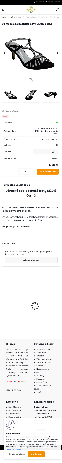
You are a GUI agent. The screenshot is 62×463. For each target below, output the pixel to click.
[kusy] (25, 171)
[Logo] (31, 9)
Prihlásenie (40, 2)
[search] (57, 9)
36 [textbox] (53, 152)
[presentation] (4, 52)
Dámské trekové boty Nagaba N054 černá (14, 299)
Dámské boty (16, 17)
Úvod (4, 17)
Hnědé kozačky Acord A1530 (44, 304)
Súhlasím (36, 454)
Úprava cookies (13, 390)
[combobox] (45, 151)
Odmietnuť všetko (17, 454)
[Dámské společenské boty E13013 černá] (31, 53)
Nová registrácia (54, 2)
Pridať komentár (31, 260)
